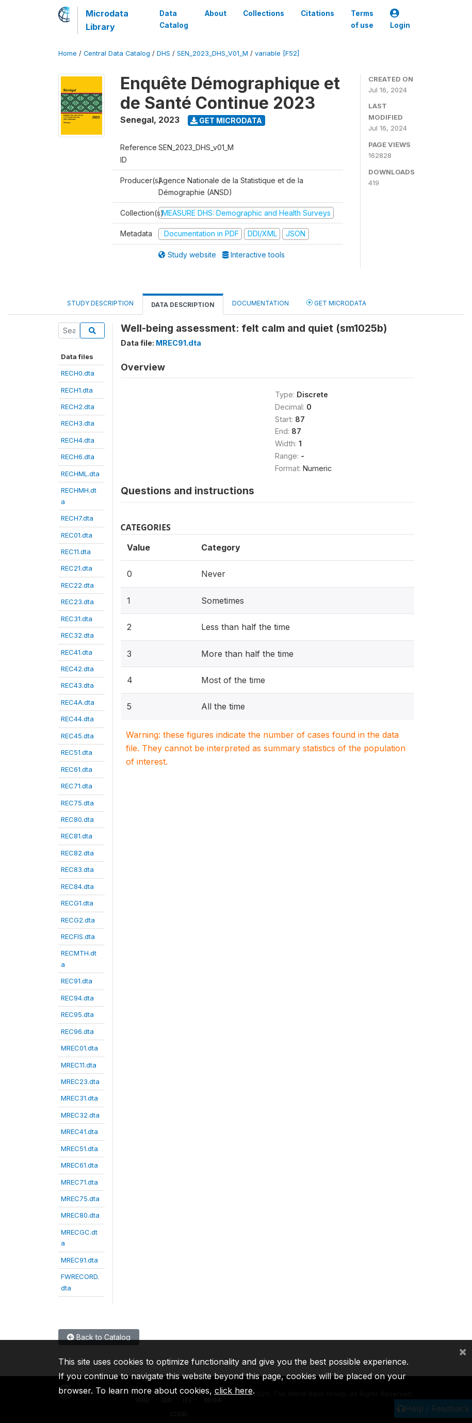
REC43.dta (77, 685)
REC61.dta (76, 769)
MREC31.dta (79, 1098)
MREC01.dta (79, 1048)
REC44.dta (77, 719)
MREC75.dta (80, 1198)
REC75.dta (77, 803)
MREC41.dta (79, 1131)
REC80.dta (77, 819)
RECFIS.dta (78, 936)
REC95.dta (77, 1014)
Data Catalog (173, 19)
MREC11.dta (78, 1065)
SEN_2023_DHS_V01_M (212, 53)
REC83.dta (77, 869)
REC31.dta (76, 619)
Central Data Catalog (117, 53)
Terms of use (362, 19)
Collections (263, 13)
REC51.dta (76, 752)
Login (400, 19)
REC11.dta (76, 551)
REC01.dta (76, 535)
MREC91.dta (79, 1260)
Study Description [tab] (100, 303)
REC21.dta (76, 568)
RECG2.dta (78, 920)
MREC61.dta (79, 1165)
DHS (163, 53)
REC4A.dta (77, 702)
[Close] (463, 1351)
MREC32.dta (80, 1115)
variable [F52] (277, 53)
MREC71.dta (79, 1182)
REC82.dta (77, 853)
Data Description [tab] (183, 305)
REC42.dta (77, 669)
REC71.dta (76, 786)
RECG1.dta (77, 903)
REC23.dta (77, 601)
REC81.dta (76, 836)
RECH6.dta (77, 456)
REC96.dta (77, 1031)
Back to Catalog (99, 1337)
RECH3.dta (77, 423)
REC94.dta (77, 998)
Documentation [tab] (260, 303)
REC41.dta (76, 652)
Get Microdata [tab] (336, 302)
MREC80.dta (80, 1215)
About (215, 13)
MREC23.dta (80, 1081)
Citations (317, 13)
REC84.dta (77, 886)
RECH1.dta (77, 390)
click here (234, 1390)
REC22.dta (77, 585)
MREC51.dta (79, 1148)
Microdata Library (107, 20)
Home (67, 53)
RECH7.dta (77, 518)
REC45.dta (77, 736)
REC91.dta (76, 981)
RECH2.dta (77, 406)
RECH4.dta (77, 440)
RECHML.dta (80, 474)
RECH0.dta (77, 373)
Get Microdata (226, 120)
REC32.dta (77, 635)
